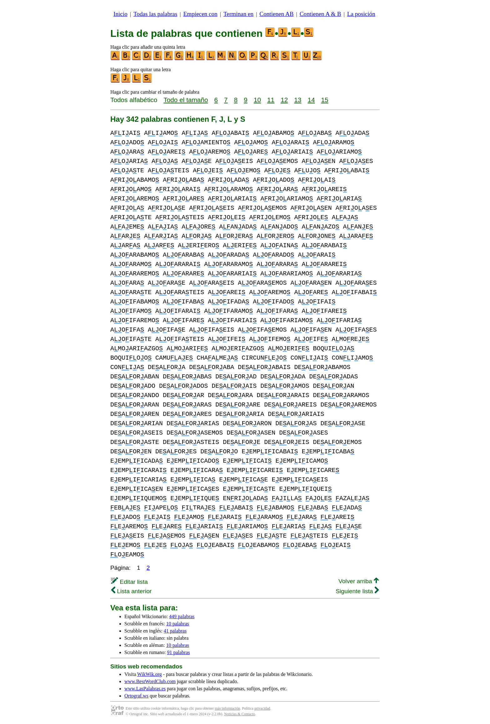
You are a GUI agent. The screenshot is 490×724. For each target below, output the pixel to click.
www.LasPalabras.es (145, 688)
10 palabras (177, 623)
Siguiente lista (357, 591)
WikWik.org (149, 674)
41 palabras (175, 630)
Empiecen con (200, 14)
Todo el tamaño (185, 99)
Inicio (120, 14)
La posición (361, 14)
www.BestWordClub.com (150, 681)
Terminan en (238, 14)
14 (311, 99)
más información (227, 708)
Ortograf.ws (136, 695)
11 (270, 99)
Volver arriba (358, 581)
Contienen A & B (320, 14)
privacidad (262, 708)
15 (324, 99)
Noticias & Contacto (239, 714)
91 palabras (178, 652)
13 (297, 99)
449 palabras (181, 616)
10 (257, 99)
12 (284, 99)
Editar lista (129, 582)
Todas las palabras (155, 14)
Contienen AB (276, 14)
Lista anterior (131, 591)
